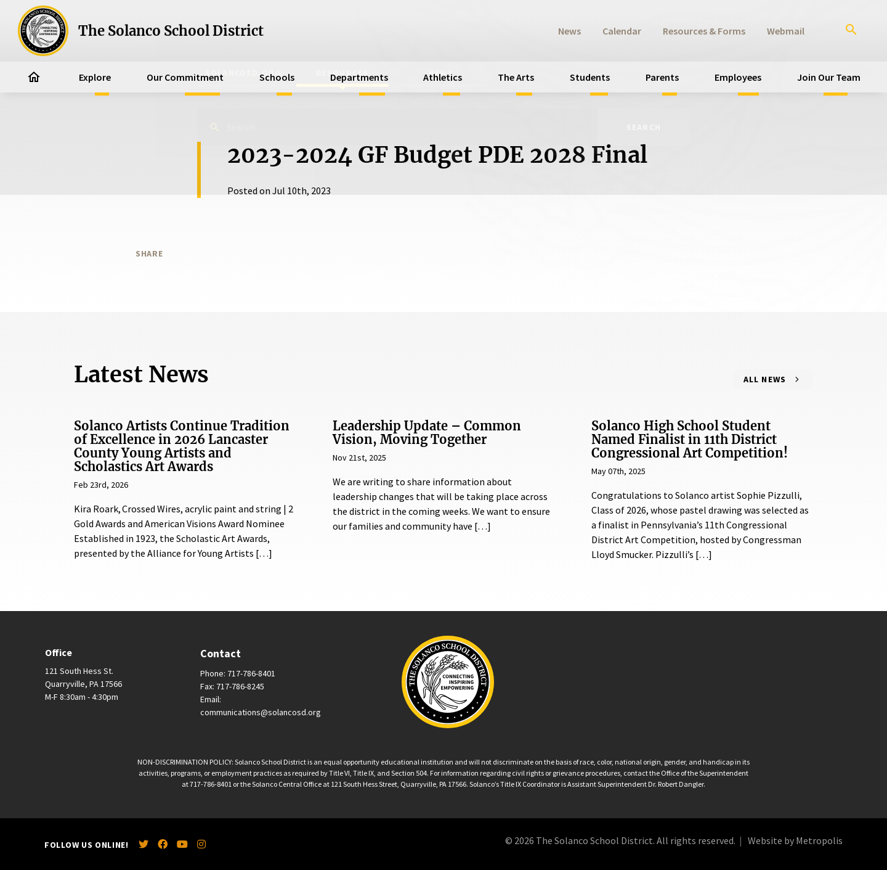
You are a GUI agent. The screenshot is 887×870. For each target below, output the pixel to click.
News (569, 31)
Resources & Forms (704, 31)
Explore (95, 77)
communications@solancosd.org (260, 712)
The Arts (516, 77)
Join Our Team (829, 77)
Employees (738, 77)
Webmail (785, 31)
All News (765, 379)
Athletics (442, 77)
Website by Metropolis (795, 840)
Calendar (621, 31)
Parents (662, 77)
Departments (359, 77)
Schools (276, 77)
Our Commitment (185, 77)
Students (590, 77)
